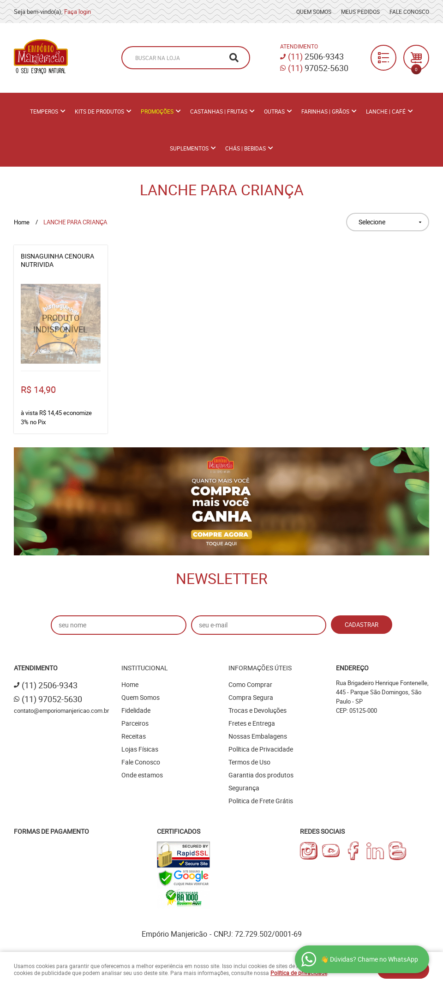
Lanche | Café (386, 111)
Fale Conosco (409, 11)
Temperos (44, 111)
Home (129, 684)
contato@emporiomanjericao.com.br (61, 710)
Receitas (133, 736)
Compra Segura (250, 697)
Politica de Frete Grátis (260, 800)
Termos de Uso (249, 762)
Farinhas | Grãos (325, 111)
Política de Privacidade (260, 749)
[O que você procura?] (233, 57)
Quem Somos (313, 11)
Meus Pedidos (360, 11)
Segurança (243, 787)
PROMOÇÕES (157, 111)
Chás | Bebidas (245, 148)
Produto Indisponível (61, 324)
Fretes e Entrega (251, 723)
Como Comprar (250, 684)
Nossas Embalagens (257, 736)
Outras (274, 111)
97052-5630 (318, 67)
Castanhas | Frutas (218, 111)
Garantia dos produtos (260, 774)
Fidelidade (135, 710)
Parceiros (135, 723)
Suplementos (189, 148)
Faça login (77, 11)
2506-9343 (316, 56)
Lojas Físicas (139, 749)
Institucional (144, 667)
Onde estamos (142, 774)
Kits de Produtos (99, 111)
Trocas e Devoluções (257, 710)
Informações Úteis (260, 667)
